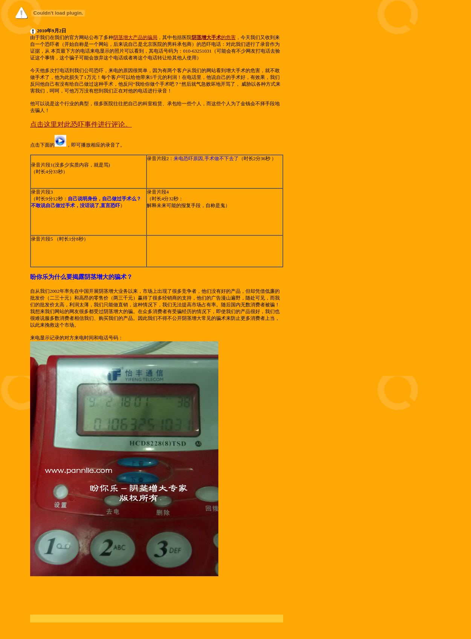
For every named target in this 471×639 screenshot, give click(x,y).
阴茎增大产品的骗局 (135, 37)
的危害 (228, 37)
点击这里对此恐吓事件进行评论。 (81, 124)
